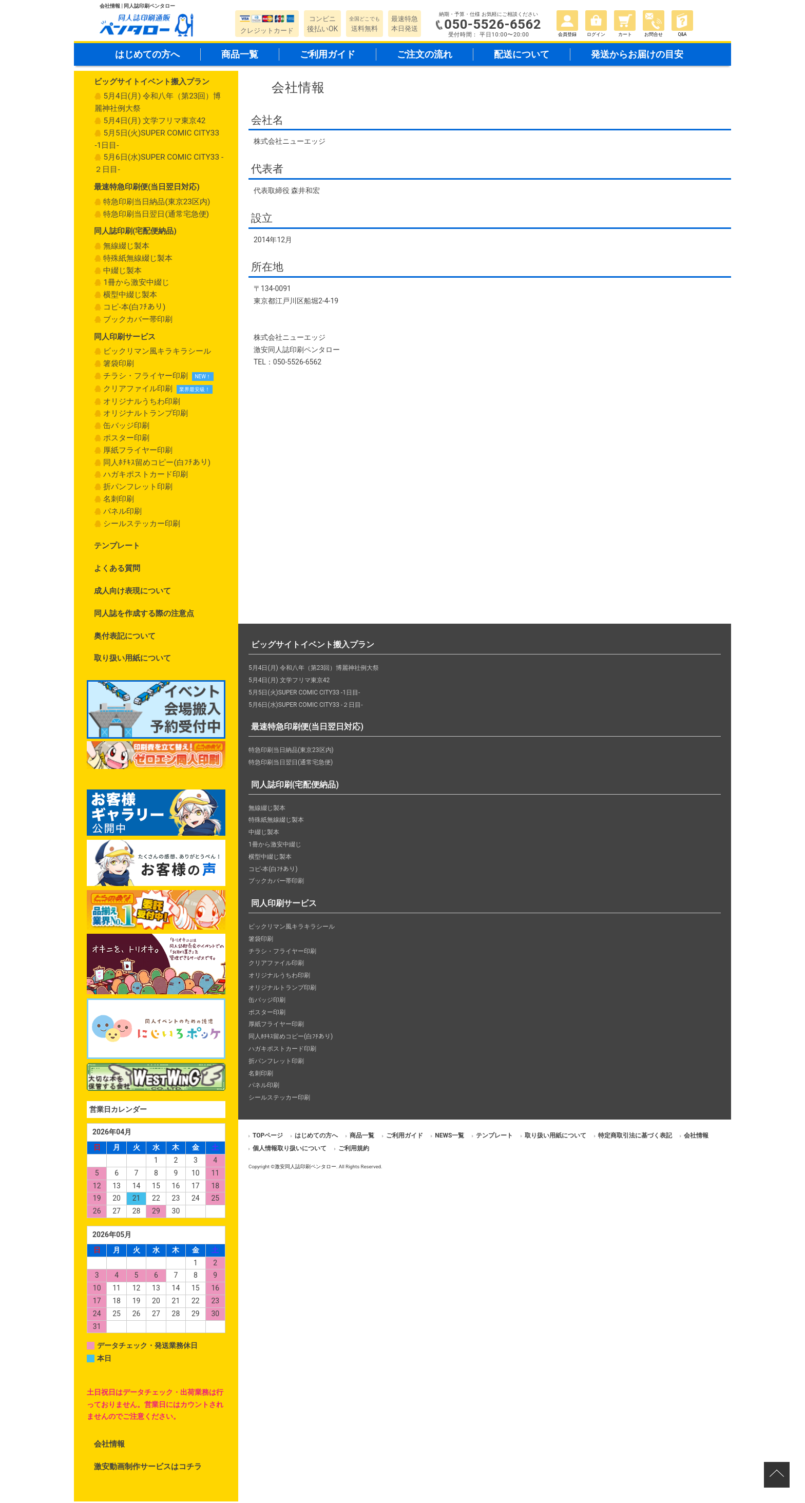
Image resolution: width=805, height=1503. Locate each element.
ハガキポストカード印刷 (145, 476)
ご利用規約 (353, 1149)
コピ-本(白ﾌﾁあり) (134, 308)
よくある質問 (117, 570)
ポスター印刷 (126, 439)
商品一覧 (239, 55)
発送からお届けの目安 (637, 55)
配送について (521, 55)
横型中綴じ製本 (130, 296)
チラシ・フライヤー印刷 (145, 377)
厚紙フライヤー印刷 (137, 451)
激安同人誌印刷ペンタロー (305, 1168)
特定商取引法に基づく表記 (635, 1137)
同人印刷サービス (125, 338)
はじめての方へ (147, 55)
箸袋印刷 (118, 365)
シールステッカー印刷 (141, 525)
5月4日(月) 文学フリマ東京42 (154, 122)
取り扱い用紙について (132, 660)
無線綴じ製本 (126, 247)
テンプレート (117, 547)
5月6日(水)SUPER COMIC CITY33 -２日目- (158, 165)
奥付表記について (125, 637)
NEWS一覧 (449, 1137)
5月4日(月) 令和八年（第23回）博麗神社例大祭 (157, 104)
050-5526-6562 (493, 24)
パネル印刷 (122, 512)
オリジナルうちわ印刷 (141, 403)
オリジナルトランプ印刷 (145, 415)
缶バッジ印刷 (126, 427)
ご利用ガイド (327, 55)
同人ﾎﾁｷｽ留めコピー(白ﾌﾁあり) (156, 464)
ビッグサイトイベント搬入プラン (151, 83)
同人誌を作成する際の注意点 (144, 615)
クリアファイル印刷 (137, 390)
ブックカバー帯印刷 (137, 320)
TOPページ (268, 1137)
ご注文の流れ (424, 55)
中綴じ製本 (122, 272)
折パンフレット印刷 (137, 488)
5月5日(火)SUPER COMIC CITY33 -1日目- (156, 140)
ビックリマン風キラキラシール (157, 353)
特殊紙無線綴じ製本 (137, 259)
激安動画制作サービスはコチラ (148, 1468)
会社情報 (109, 1446)
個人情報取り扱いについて (290, 1149)
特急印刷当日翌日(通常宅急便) (156, 215)
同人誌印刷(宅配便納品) (135, 233)
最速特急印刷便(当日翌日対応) (147, 188)
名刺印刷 (118, 500)
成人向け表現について (132, 592)
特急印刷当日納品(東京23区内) (156, 203)
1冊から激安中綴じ (136, 284)
